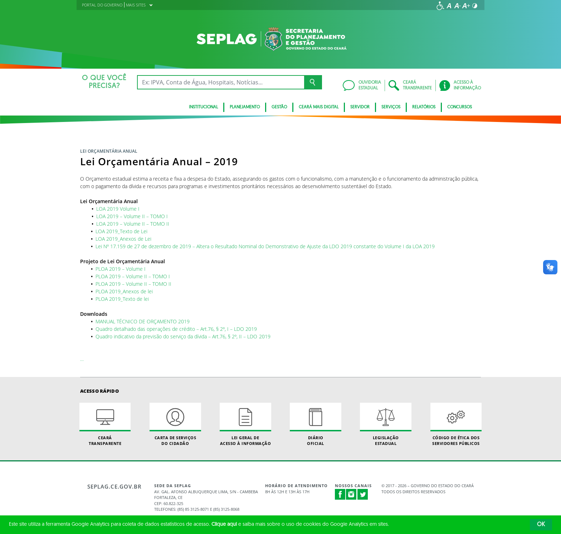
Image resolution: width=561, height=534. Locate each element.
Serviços (390, 107)
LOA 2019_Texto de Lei (121, 231)
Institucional (203, 107)
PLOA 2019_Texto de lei (122, 298)
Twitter (362, 494)
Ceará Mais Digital (318, 107)
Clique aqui (224, 524)
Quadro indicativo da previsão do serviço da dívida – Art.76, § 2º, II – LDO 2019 (183, 336)
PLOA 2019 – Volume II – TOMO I (133, 276)
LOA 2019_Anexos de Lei (123, 238)
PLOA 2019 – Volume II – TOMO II (133, 283)
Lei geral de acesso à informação (245, 424)
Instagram (351, 494)
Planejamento (245, 107)
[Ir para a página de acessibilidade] (440, 5)
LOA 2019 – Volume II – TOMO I (132, 216)
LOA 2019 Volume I (118, 208)
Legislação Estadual (385, 424)
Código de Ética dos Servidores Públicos (456, 424)
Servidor (360, 107)
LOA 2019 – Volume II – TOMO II (132, 223)
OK (541, 525)
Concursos (459, 107)
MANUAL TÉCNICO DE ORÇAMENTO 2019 (143, 321)
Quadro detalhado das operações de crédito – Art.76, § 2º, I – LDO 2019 (176, 328)
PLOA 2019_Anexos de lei (124, 291)
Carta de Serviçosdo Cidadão (175, 424)
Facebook (340, 494)
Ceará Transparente (105, 424)
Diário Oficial (315, 424)
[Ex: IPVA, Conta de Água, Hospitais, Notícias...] (220, 82)
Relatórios (423, 107)
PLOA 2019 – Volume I (121, 268)
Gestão (279, 107)
